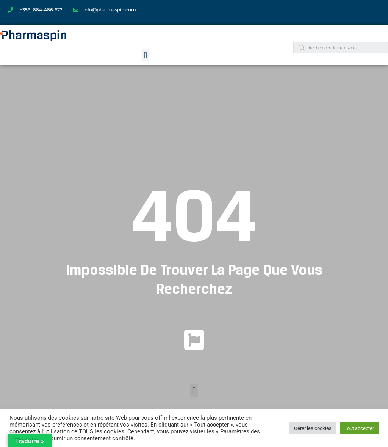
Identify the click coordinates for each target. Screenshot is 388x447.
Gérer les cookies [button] (313, 428)
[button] (145, 55)
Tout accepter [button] (359, 428)
